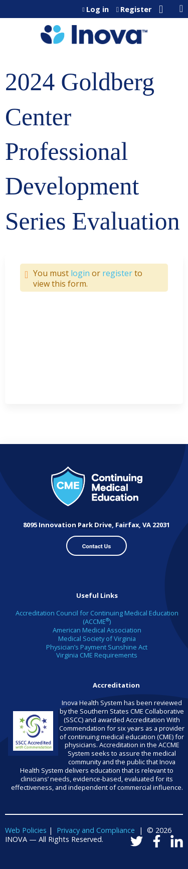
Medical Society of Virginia (97, 638)
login (80, 273)
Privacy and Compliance (96, 830)
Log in (97, 9)
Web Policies (26, 830)
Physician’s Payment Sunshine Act (96, 646)
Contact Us (96, 546)
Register (135, 9)
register (117, 273)
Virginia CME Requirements (96, 655)
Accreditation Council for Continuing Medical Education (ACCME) (97, 617)
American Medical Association (97, 629)
